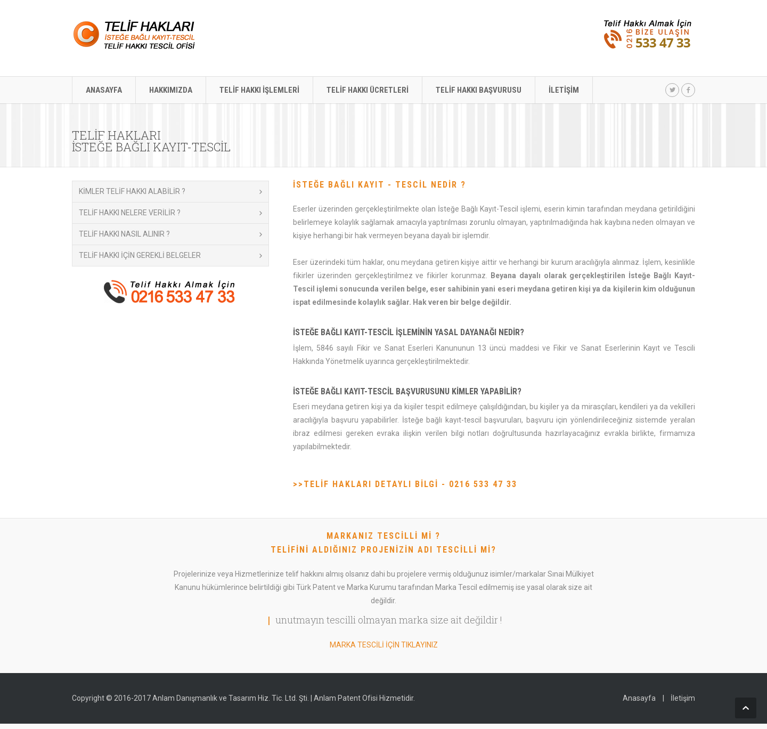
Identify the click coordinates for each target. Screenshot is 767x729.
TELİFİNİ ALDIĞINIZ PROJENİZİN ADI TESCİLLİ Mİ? (383, 550)
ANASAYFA (104, 90)
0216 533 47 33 (483, 484)
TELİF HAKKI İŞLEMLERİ (259, 90)
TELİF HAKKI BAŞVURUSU (478, 90)
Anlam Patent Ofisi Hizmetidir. (364, 698)
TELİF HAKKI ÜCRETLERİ (368, 90)
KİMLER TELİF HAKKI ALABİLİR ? (132, 191)
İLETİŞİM (564, 90)
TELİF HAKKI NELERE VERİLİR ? (130, 212)
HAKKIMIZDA (170, 90)
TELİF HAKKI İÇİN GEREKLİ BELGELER (140, 255)
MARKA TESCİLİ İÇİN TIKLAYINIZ (384, 645)
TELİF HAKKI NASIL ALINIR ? (124, 234)
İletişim (683, 698)
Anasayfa (639, 698)
